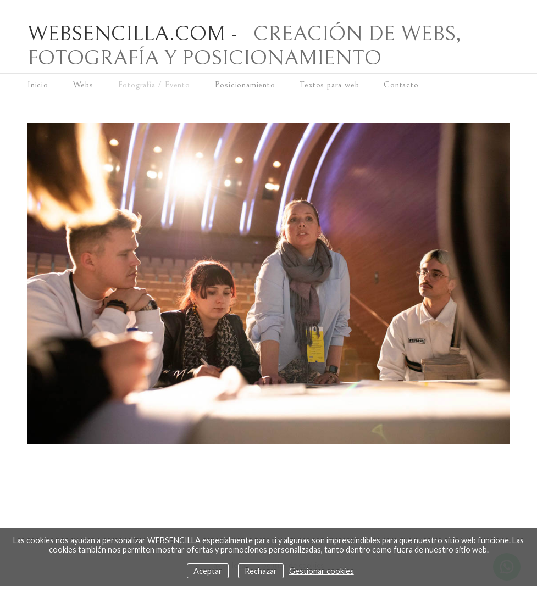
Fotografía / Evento (154, 85)
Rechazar (261, 571)
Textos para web (329, 85)
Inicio (37, 85)
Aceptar (207, 571)
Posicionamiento (245, 85)
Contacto (401, 85)
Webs (83, 85)
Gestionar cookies (321, 571)
